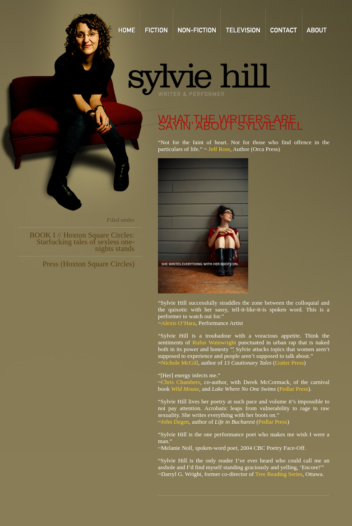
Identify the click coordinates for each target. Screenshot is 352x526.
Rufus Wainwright (215, 342)
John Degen (175, 421)
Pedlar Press (293, 388)
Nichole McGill (179, 362)
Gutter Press (289, 362)
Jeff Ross (219, 149)
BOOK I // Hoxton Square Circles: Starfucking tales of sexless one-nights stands (81, 242)
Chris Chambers (180, 382)
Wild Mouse (185, 388)
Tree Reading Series (278, 474)
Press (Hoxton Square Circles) (88, 264)
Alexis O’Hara (178, 323)
